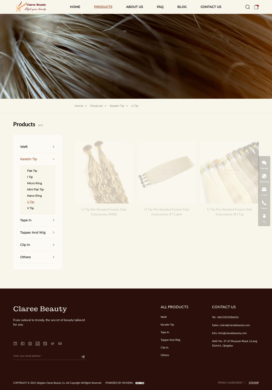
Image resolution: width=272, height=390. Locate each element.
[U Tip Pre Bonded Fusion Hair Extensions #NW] (104, 174)
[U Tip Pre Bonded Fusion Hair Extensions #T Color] (166, 174)
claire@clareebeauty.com (235, 325)
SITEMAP (254, 382)
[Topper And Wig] (37, 233)
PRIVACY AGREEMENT (230, 382)
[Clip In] (37, 245)
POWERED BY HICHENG (119, 382)
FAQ (160, 7)
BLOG (182, 7)
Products (96, 106)
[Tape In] (37, 220)
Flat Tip (32, 170)
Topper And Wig (170, 339)
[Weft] (37, 147)
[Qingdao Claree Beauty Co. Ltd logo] (29, 7)
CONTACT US (211, 7)
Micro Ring (34, 183)
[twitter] (52, 343)
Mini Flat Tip (35, 189)
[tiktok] (45, 343)
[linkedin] (15, 343)
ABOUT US (134, 7)
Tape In (165, 332)
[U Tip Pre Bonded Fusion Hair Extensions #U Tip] (229, 174)
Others (165, 355)
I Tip (30, 177)
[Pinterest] (38, 343)
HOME (75, 7)
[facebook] (23, 343)
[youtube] (60, 343)
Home (79, 106)
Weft (164, 316)
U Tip (134, 106)
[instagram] (30, 343)
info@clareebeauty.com (232, 333)
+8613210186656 (228, 317)
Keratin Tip (117, 106)
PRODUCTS (103, 7)
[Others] (37, 257)
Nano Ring (34, 195)
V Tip (30, 208)
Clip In (164, 347)
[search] (247, 8)
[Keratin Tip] (37, 159)
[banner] (136, 56)
